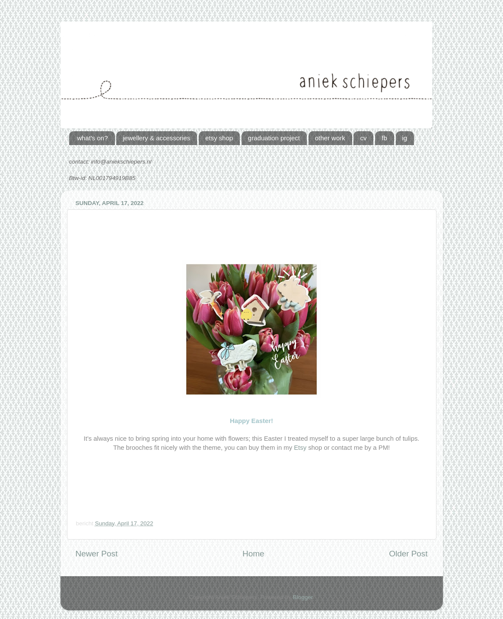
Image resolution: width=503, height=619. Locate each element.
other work (330, 138)
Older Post (408, 553)
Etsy (300, 447)
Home (253, 553)
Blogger (303, 597)
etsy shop (219, 138)
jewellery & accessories (156, 138)
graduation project (274, 138)
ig (404, 138)
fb (384, 138)
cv (363, 138)
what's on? (92, 138)
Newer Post (97, 553)
